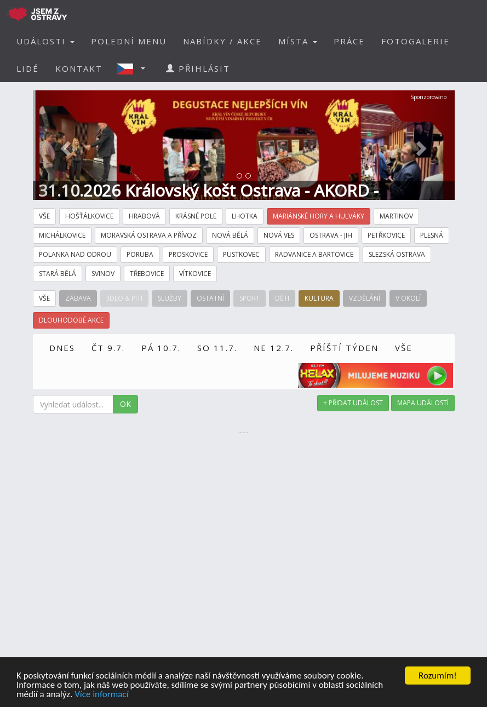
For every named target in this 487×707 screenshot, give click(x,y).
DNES (62, 347)
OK (125, 404)
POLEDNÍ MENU (129, 41)
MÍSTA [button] (297, 41)
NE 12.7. (274, 347)
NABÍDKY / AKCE (222, 41)
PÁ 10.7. (161, 347)
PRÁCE (349, 41)
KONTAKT (78, 68)
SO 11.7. (217, 347)
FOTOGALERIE (415, 41)
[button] (134, 68)
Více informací (101, 694)
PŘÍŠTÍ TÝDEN (344, 347)
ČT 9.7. (108, 347)
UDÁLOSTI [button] (45, 41)
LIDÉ (27, 68)
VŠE (403, 347)
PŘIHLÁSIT (198, 68)
